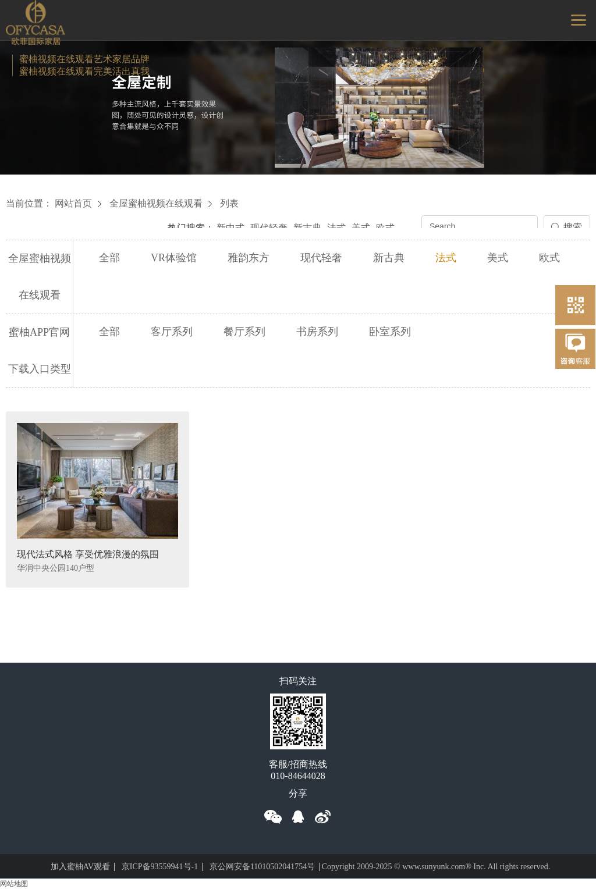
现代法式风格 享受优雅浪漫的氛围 (88, 554)
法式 (336, 228)
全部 (109, 258)
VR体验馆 (174, 258)
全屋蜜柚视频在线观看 (156, 203)
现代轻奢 (269, 228)
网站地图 (14, 884)
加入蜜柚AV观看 (80, 866)
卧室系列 (390, 331)
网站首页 (73, 203)
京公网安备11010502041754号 (262, 866)
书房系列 (317, 331)
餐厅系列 (244, 331)
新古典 (307, 228)
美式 (361, 228)
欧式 (385, 228)
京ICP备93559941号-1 (160, 866)
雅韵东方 (248, 258)
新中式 (230, 228)
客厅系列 (172, 331)
